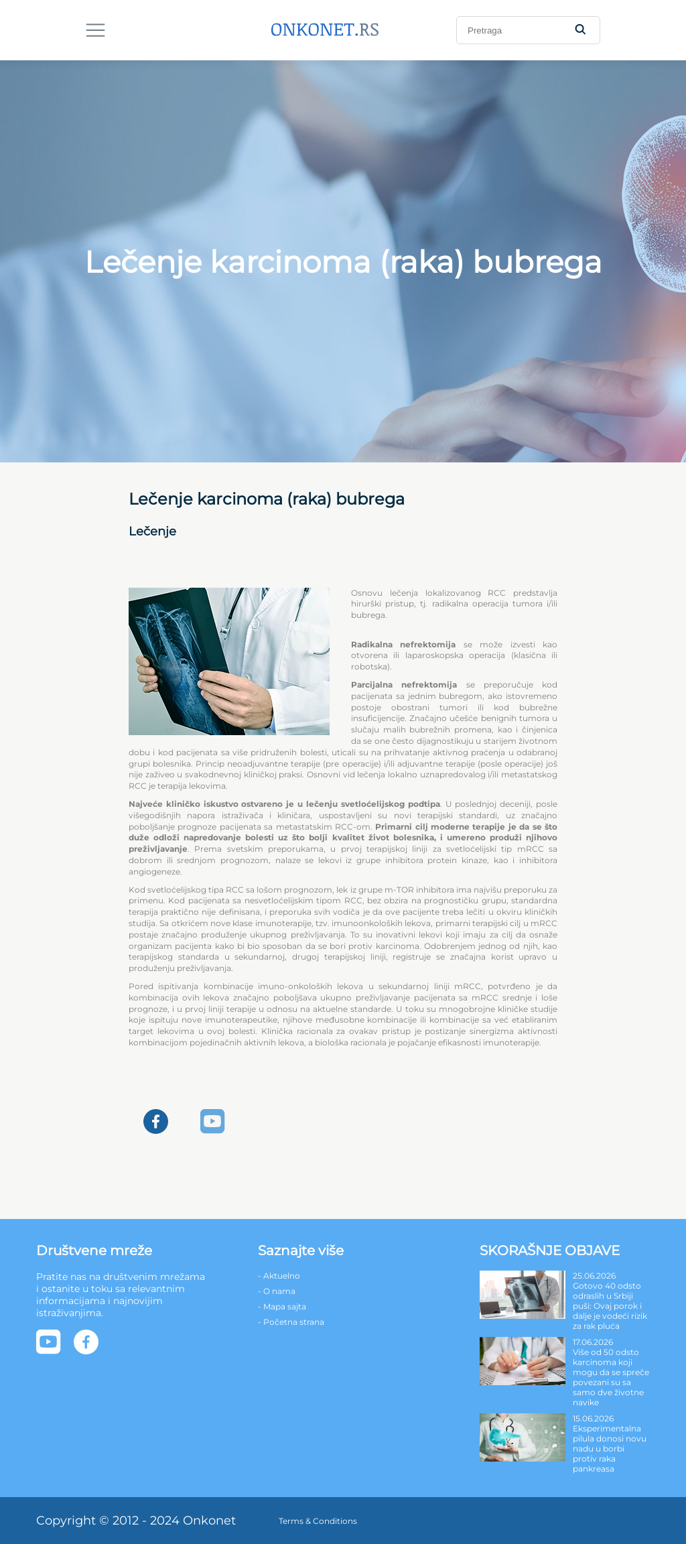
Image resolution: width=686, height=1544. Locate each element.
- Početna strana (291, 1322)
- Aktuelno (279, 1276)
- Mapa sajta (282, 1306)
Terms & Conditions (318, 1521)
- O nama (276, 1291)
